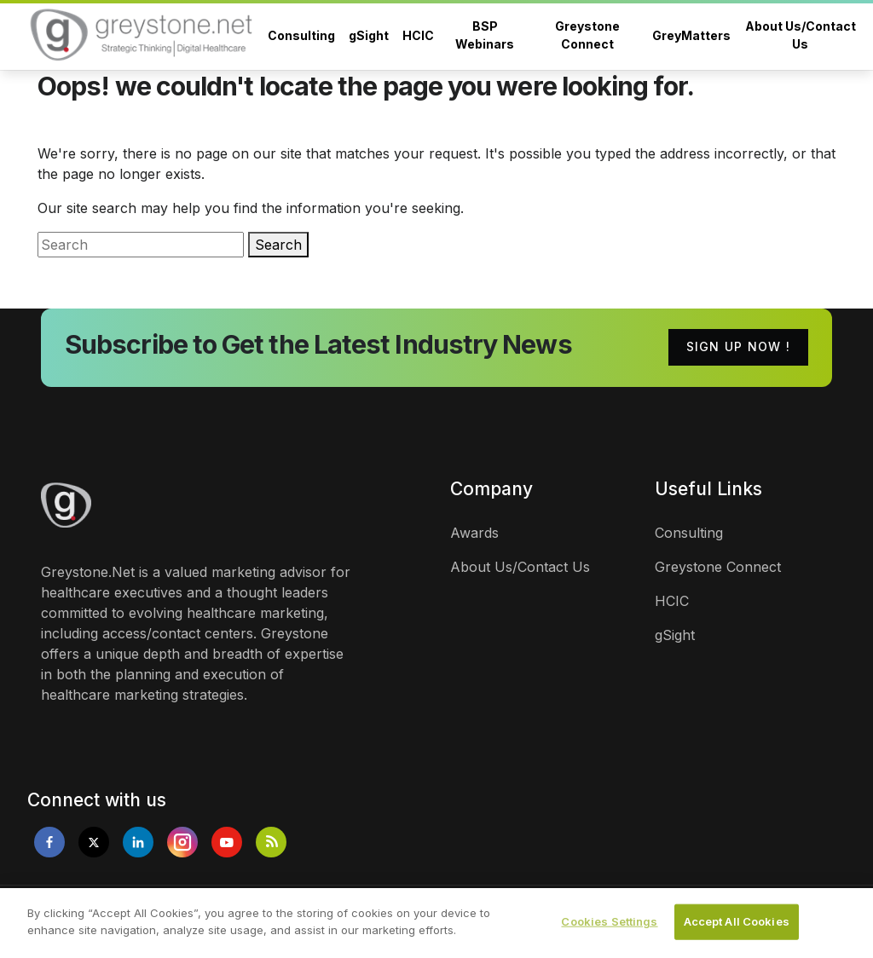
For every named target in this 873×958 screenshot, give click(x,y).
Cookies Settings (609, 928)
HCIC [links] (672, 600)
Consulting (301, 35)
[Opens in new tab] (49, 842)
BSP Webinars (484, 35)
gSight (369, 35)
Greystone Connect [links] (718, 566)
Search (278, 244)
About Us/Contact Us (800, 35)
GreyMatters (691, 35)
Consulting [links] (689, 532)
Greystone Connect (587, 35)
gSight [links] (675, 634)
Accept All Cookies (736, 928)
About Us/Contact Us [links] (520, 566)
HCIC (418, 35)
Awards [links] (474, 532)
